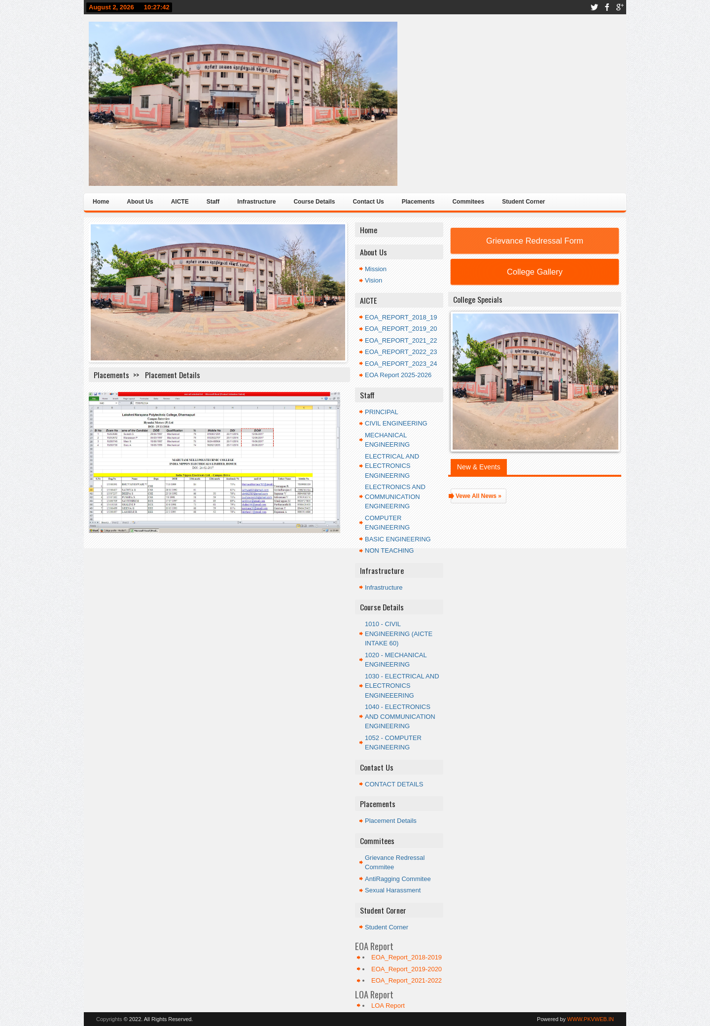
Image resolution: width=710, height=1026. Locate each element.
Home (101, 201)
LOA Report (388, 1005)
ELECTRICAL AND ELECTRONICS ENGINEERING (392, 466)
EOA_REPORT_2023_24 (401, 363)
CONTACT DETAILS (394, 784)
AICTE (180, 201)
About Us (140, 201)
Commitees (468, 201)
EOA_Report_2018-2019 (406, 957)
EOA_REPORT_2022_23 (401, 351)
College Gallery (535, 271)
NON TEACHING (389, 550)
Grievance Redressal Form (534, 240)
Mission (376, 269)
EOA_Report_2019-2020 (406, 969)
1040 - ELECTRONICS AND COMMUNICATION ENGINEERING (400, 716)
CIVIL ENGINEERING (396, 423)
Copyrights (109, 1019)
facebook (607, 7)
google (619, 7)
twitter (594, 7)
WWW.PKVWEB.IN (590, 1019)
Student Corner (523, 201)
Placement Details (391, 820)
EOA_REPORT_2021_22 (401, 340)
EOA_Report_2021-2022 (406, 980)
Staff (213, 201)
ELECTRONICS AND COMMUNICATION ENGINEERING (395, 496)
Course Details (314, 201)
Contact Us (368, 201)
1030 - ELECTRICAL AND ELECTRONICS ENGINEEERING (402, 685)
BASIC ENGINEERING (398, 539)
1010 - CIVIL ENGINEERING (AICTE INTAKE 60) (398, 633)
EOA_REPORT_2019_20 (401, 328)
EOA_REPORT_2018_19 (401, 317)
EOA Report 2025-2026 (398, 375)
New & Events (478, 467)
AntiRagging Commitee (398, 879)
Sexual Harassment (393, 890)
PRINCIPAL (381, 412)
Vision (373, 280)
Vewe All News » (478, 496)
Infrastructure (256, 201)
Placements (418, 201)
